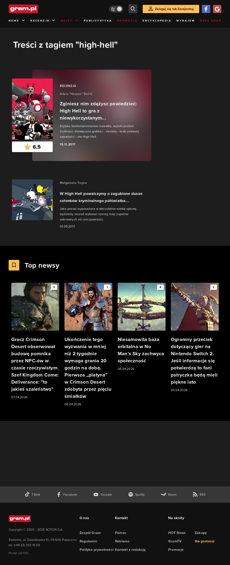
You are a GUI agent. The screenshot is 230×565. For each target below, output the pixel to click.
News (17, 21)
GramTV (174, 541)
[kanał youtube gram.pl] (102, 494)
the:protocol (204, 541)
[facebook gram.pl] (66, 494)
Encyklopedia (156, 21)
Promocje (127, 21)
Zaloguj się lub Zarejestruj (174, 9)
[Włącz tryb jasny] (116, 9)
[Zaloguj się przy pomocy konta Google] (217, 9)
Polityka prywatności (96, 549)
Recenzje (43, 21)
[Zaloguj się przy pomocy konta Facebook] (206, 9)
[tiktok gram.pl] (32, 494)
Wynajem (185, 21)
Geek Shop (210, 21)
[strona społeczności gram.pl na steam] (169, 494)
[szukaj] (133, 8)
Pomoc (120, 532)
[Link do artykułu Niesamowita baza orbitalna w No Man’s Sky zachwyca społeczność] (141, 327)
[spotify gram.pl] (136, 494)
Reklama (122, 541)
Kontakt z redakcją (130, 549)
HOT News (177, 532)
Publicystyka (98, 21)
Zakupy (201, 532)
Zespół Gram (90, 532)
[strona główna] (34, 8)
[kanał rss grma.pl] (199, 494)
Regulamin (88, 541)
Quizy (69, 21)
